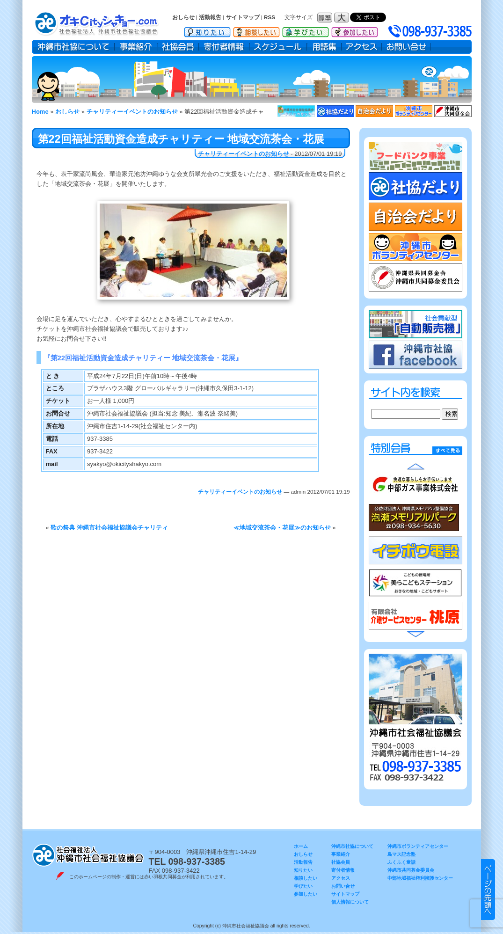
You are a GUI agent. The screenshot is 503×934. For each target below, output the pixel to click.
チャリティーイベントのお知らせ (243, 153)
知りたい (207, 30)
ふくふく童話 (401, 862)
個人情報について (350, 902)
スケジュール (278, 47)
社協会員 (178, 47)
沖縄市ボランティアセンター (417, 846)
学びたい (305, 30)
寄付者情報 (224, 47)
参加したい (354, 30)
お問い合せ (406, 47)
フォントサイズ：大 (342, 17)
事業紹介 (136, 47)
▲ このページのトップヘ (488, 889)
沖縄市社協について (73, 47)
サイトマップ (243, 17)
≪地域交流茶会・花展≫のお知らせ (282, 527)
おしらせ (183, 17)
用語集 (324, 47)
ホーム (301, 846)
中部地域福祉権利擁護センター (420, 878)
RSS (269, 17)
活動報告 (210, 17)
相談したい (256, 30)
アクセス (362, 47)
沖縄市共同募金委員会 (410, 870)
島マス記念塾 (401, 854)
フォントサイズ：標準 (325, 17)
